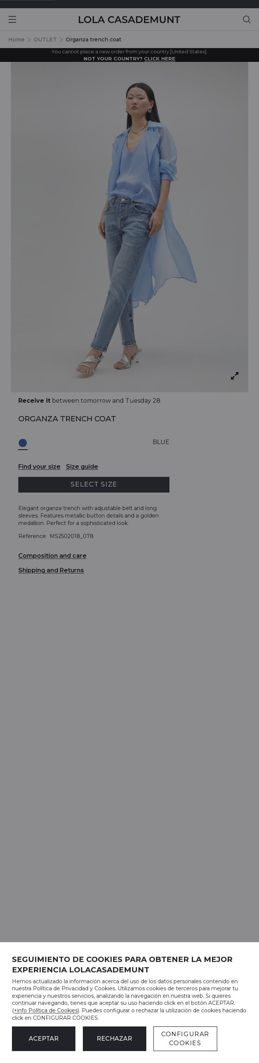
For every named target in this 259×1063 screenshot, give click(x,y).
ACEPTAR (44, 1038)
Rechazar (114, 1038)
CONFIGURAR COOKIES (185, 1039)
